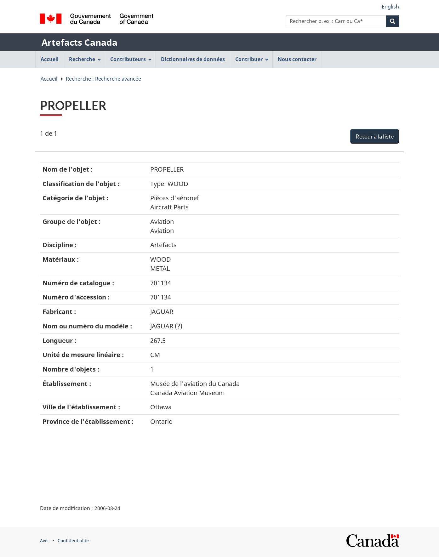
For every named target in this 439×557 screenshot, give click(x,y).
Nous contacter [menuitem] (297, 59)
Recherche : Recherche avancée (103, 78)
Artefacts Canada (79, 42)
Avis (44, 540)
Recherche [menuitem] (85, 59)
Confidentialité (73, 540)
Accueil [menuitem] (50, 59)
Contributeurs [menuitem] (131, 59)
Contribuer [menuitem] (252, 59)
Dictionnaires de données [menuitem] (193, 59)
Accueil (49, 78)
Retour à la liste (375, 136)
